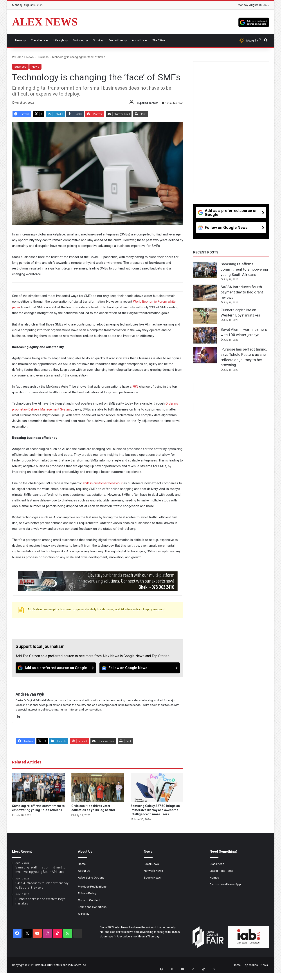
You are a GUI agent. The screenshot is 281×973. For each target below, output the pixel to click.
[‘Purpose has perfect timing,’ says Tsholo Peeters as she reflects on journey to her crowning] (205, 355)
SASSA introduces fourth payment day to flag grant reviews (242, 292)
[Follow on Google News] (139, 667)
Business (43, 57)
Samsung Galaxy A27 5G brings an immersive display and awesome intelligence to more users (155, 810)
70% (135, 387)
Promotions (116, 40)
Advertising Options (91, 877)
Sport (96, 40)
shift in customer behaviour (102, 483)
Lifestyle (59, 40)
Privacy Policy (87, 893)
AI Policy (83, 913)
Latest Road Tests (221, 870)
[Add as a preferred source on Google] (253, 22)
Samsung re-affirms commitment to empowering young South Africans (244, 269)
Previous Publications (92, 886)
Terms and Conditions (92, 907)
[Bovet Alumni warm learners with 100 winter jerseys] (205, 335)
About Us (138, 40)
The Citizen (159, 40)
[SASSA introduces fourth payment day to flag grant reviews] (205, 292)
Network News (153, 870)
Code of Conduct (89, 900)
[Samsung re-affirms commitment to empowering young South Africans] (38, 787)
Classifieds (38, 40)
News (18, 40)
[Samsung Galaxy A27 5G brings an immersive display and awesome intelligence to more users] (157, 787)
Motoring (79, 40)
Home (17, 57)
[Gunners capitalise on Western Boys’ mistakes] (205, 315)
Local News (151, 864)
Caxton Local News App (225, 884)
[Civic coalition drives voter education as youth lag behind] (97, 787)
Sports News (152, 877)
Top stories (250, 965)
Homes (214, 877)
